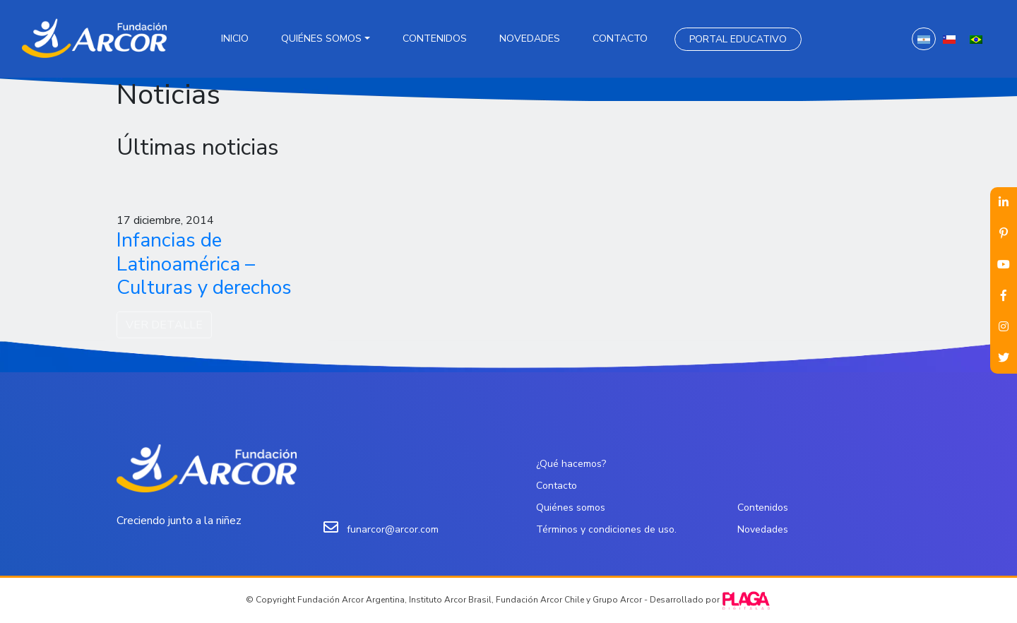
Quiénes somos (321, 38)
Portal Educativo (738, 39)
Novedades (529, 38)
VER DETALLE (164, 325)
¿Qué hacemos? (571, 463)
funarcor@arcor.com (393, 529)
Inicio (235, 38)
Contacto (620, 38)
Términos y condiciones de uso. (606, 529)
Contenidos (435, 38)
